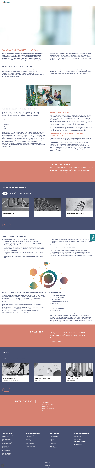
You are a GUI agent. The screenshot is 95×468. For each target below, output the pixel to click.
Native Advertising (77, 436)
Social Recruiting (77, 443)
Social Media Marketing (6, 443)
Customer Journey (5, 436)
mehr (6, 225)
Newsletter (4, 449)
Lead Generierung (5, 446)
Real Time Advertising (6, 451)
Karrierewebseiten (77, 445)
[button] (2, 465)
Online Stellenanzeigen (78, 444)
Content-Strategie (77, 437)
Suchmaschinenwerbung (7, 440)
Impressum (47, 462)
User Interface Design (30, 435)
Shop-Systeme (52, 439)
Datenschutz (47, 465)
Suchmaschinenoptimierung (7, 435)
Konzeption (28, 439)
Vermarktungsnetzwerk (6, 437)
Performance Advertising (7, 442)
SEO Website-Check (53, 447)
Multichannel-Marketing (6, 439)
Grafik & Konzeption (47, 404)
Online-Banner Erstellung (30, 442)
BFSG (51, 449)
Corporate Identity (29, 437)
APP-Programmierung (54, 440)
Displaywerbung (5, 447)
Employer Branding (47, 411)
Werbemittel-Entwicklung (54, 442)
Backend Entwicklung (54, 436)
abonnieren (56, 342)
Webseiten (52, 446)
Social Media (76, 435)
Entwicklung (45, 406)
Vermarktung (45, 402)
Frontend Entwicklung (54, 435)
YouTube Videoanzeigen (6, 454)
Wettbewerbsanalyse (6, 444)
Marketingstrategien (30, 440)
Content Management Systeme (56, 437)
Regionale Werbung (6, 450)
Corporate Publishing (48, 408)
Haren (10, 137)
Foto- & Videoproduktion (7, 453)
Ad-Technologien (53, 443)
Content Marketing (77, 439)
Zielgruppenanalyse (30, 443)
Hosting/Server (53, 444)
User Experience (29, 436)
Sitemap (47, 467)
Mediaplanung (29, 444)
